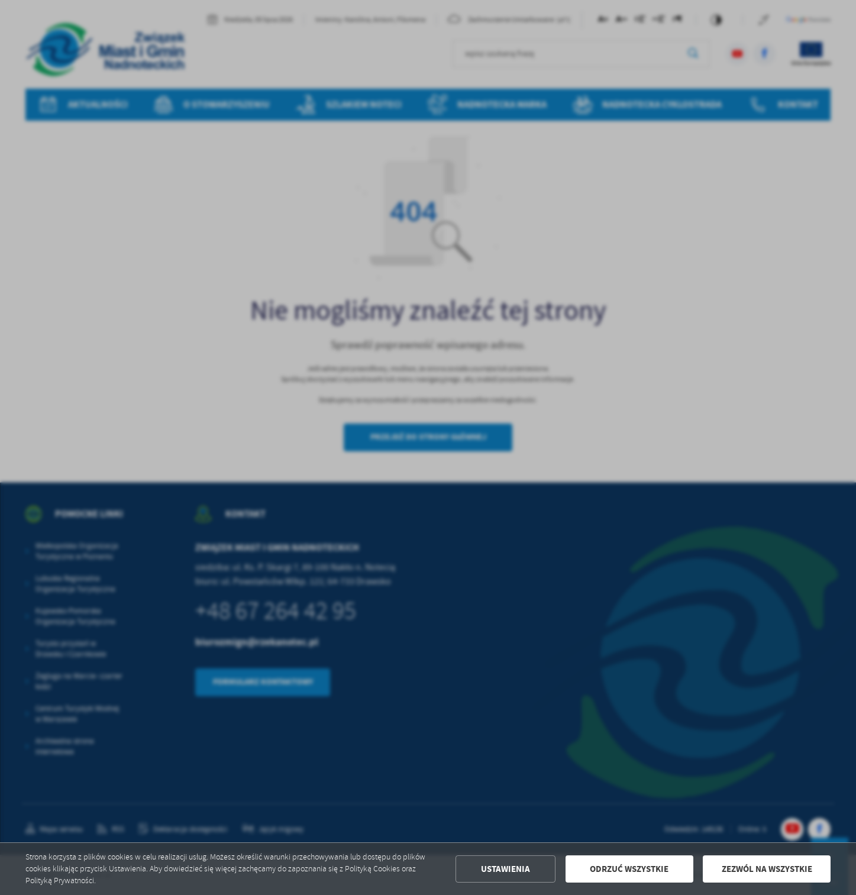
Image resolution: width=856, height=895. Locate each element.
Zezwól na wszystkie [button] (767, 869)
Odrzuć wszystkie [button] (629, 869)
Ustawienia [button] (505, 869)
